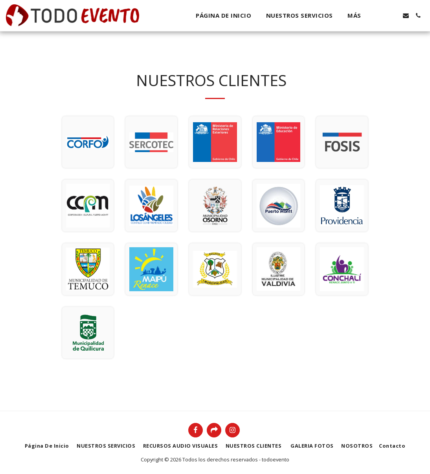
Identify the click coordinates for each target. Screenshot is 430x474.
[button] (381, 15)
